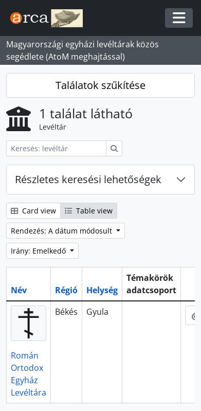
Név (19, 290)
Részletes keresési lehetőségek (88, 179)
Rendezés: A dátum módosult (62, 231)
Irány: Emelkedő (39, 251)
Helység (102, 290)
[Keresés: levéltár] (56, 148)
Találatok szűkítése (100, 85)
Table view (89, 211)
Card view (33, 211)
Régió (66, 290)
